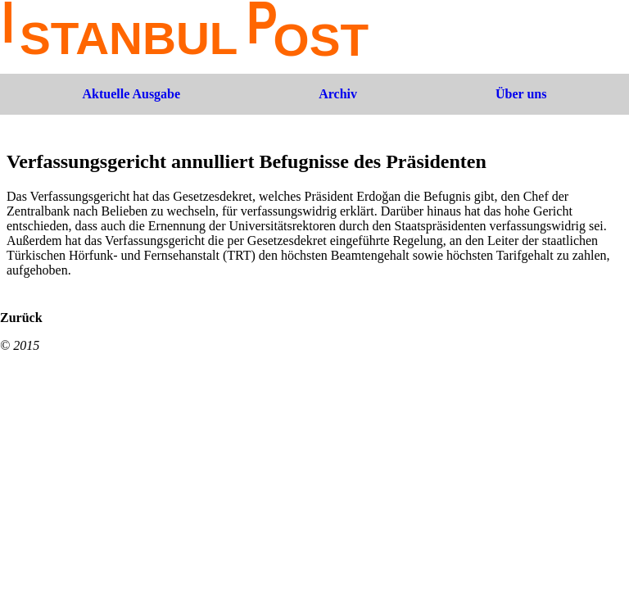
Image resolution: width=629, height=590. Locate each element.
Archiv (338, 94)
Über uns (521, 94)
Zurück (21, 317)
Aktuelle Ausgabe (132, 94)
